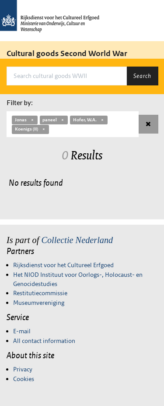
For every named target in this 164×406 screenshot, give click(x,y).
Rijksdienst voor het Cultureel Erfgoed (63, 265)
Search (142, 76)
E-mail (22, 331)
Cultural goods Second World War (67, 53)
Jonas (25, 120)
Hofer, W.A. (89, 120)
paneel (53, 120)
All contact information (44, 341)
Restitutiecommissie (40, 293)
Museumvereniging (38, 303)
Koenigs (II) (30, 129)
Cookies (23, 379)
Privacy (22, 369)
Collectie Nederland (77, 240)
